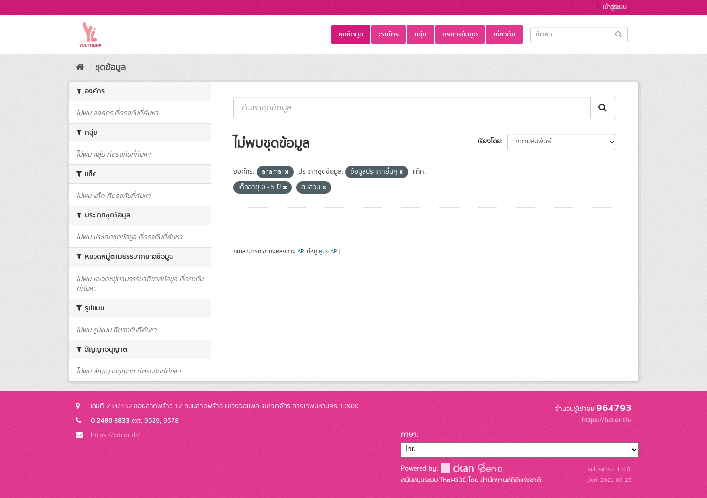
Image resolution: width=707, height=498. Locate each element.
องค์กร (389, 34)
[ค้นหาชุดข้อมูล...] (412, 108)
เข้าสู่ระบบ (615, 7)
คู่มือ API (329, 252)
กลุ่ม (420, 34)
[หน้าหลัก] (80, 67)
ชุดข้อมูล (351, 34)
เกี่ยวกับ (504, 34)
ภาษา (409, 435)
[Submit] (618, 34)
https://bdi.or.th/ (115, 435)
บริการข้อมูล (460, 34)
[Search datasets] (579, 34)
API (301, 252)
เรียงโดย (489, 141)
